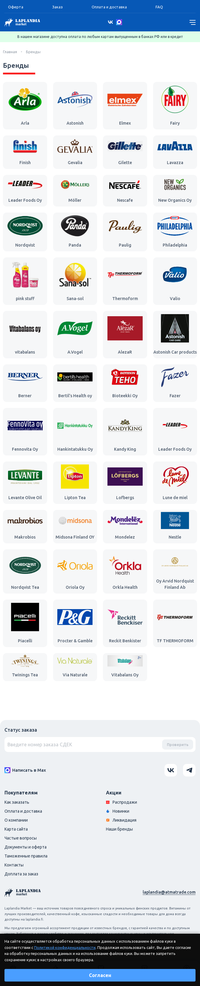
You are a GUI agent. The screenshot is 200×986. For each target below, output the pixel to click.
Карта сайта (16, 829)
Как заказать (16, 802)
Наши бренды (119, 829)
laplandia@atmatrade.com (169, 892)
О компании (16, 820)
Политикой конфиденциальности (65, 947)
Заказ (57, 7)
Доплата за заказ (21, 874)
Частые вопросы (20, 838)
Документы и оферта (25, 847)
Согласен (100, 975)
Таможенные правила (25, 856)
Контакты (14, 865)
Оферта (15, 7)
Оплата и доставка (109, 7)
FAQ (159, 7)
